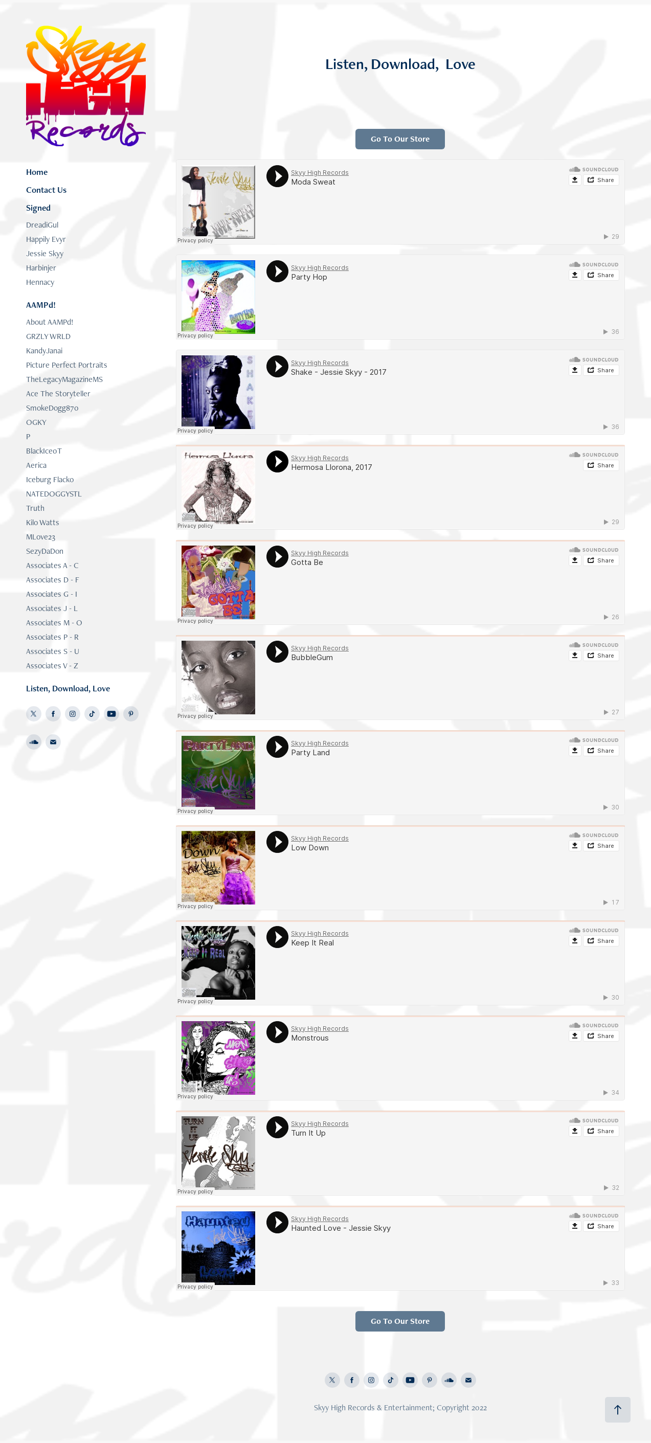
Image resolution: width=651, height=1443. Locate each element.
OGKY (36, 422)
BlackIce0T (44, 450)
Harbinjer (41, 267)
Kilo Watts (42, 522)
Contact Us (46, 189)
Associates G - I (51, 594)
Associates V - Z (52, 665)
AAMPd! (41, 304)
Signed (38, 207)
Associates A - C (52, 565)
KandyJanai (44, 350)
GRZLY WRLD (48, 336)
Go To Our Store (400, 138)
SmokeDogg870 (52, 407)
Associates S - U (52, 651)
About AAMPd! (50, 322)
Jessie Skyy (44, 253)
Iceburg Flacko (50, 479)
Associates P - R (52, 637)
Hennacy (40, 282)
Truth (35, 508)
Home (37, 171)
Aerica (36, 465)
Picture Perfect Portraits (66, 364)
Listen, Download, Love (68, 688)
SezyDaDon (44, 551)
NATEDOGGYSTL (54, 493)
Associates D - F (52, 579)
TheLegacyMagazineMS (64, 379)
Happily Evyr (46, 239)
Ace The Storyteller (58, 393)
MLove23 (40, 536)
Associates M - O (54, 622)
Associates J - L (52, 608)
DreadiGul (42, 224)
